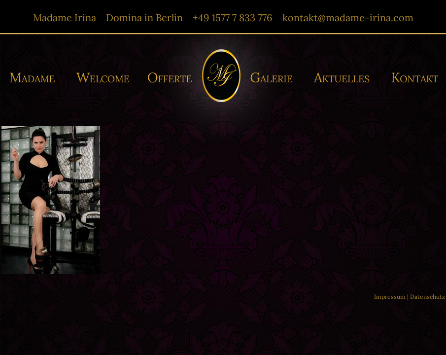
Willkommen (103, 77)
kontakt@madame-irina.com (347, 17)
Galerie (274, 77)
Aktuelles (344, 77)
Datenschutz (427, 296)
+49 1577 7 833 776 (233, 17)
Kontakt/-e (411, 77)
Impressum (390, 296)
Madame (36, 77)
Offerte (168, 77)
